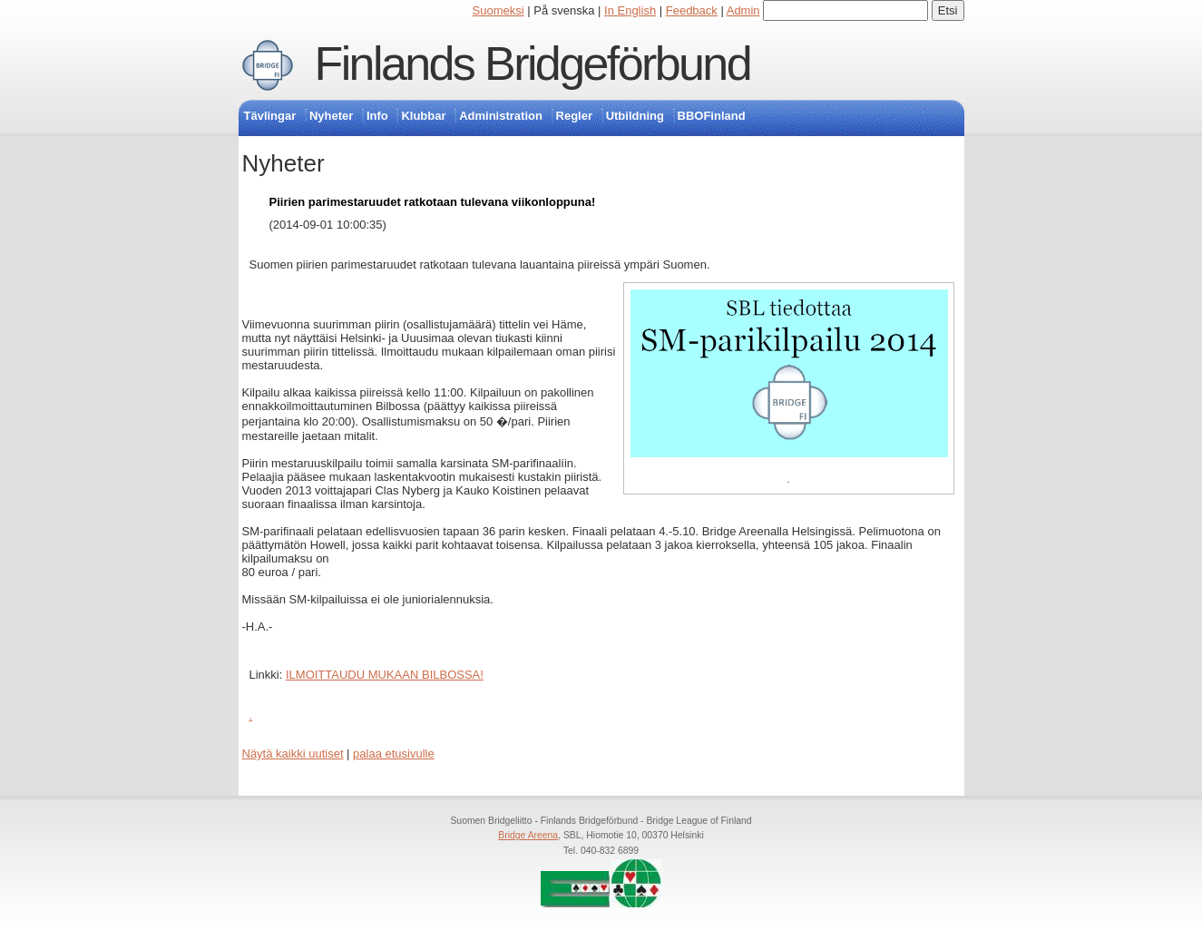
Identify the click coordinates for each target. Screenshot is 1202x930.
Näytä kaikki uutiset (293, 753)
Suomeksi (498, 10)
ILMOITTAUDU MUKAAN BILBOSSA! (385, 674)
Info (377, 115)
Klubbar (423, 115)
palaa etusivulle (394, 753)
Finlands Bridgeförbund (532, 63)
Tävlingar (270, 115)
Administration (500, 115)
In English (630, 10)
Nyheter (331, 115)
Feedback (692, 10)
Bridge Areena (528, 835)
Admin (743, 10)
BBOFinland (712, 115)
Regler (574, 115)
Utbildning (635, 115)
